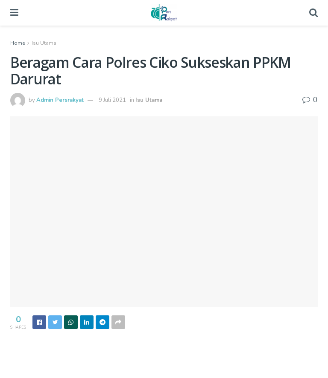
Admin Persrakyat (60, 100)
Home (17, 43)
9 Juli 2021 (112, 100)
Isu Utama (44, 43)
